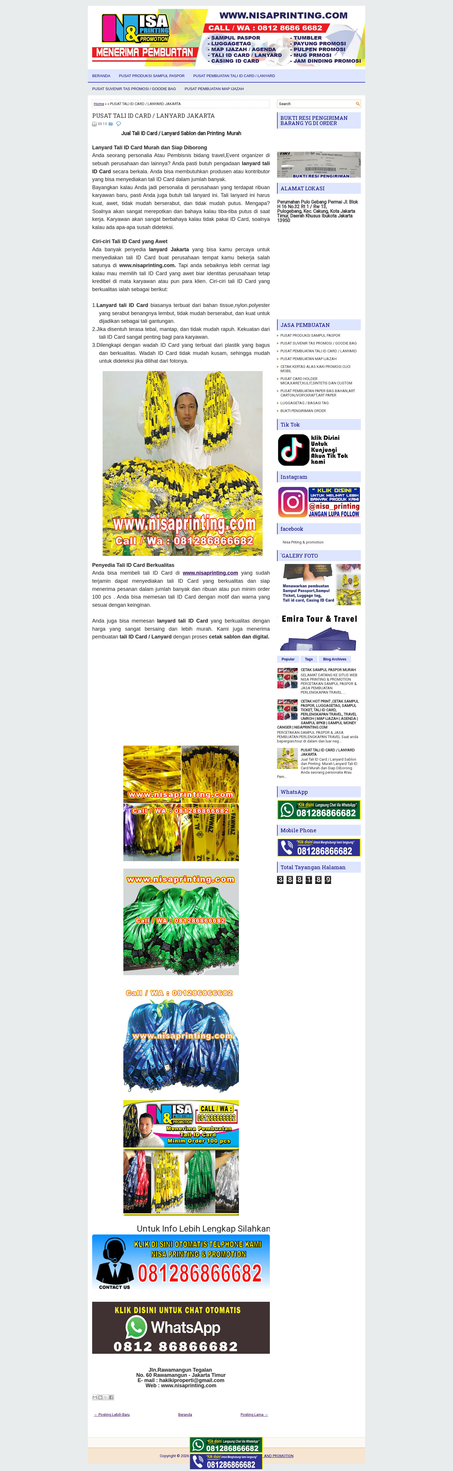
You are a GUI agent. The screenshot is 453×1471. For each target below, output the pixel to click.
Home (99, 104)
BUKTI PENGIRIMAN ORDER (303, 411)
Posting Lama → (254, 1414)
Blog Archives (334, 659)
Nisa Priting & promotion (303, 542)
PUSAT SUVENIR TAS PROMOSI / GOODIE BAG (134, 89)
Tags (309, 659)
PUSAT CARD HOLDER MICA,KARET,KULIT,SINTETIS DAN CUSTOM (316, 381)
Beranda (101, 76)
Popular (288, 659)
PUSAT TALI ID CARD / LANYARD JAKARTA (153, 115)
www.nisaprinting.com (210, 573)
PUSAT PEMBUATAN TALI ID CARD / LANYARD (234, 76)
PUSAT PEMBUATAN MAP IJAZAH (214, 89)
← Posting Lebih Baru (112, 1414)
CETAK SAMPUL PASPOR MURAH (328, 670)
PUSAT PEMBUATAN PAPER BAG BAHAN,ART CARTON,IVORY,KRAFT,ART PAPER (318, 393)
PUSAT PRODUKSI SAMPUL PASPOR (152, 76)
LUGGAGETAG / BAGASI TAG (305, 403)
